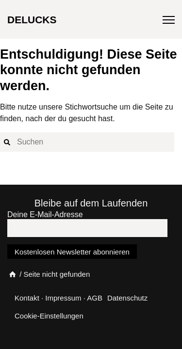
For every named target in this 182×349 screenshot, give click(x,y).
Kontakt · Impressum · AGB (58, 298)
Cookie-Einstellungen (49, 316)
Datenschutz (127, 298)
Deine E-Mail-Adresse (45, 214)
